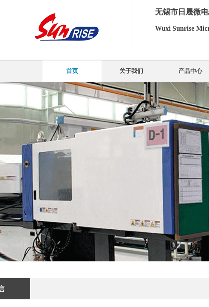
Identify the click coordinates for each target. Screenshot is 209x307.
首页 (72, 71)
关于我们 (131, 71)
